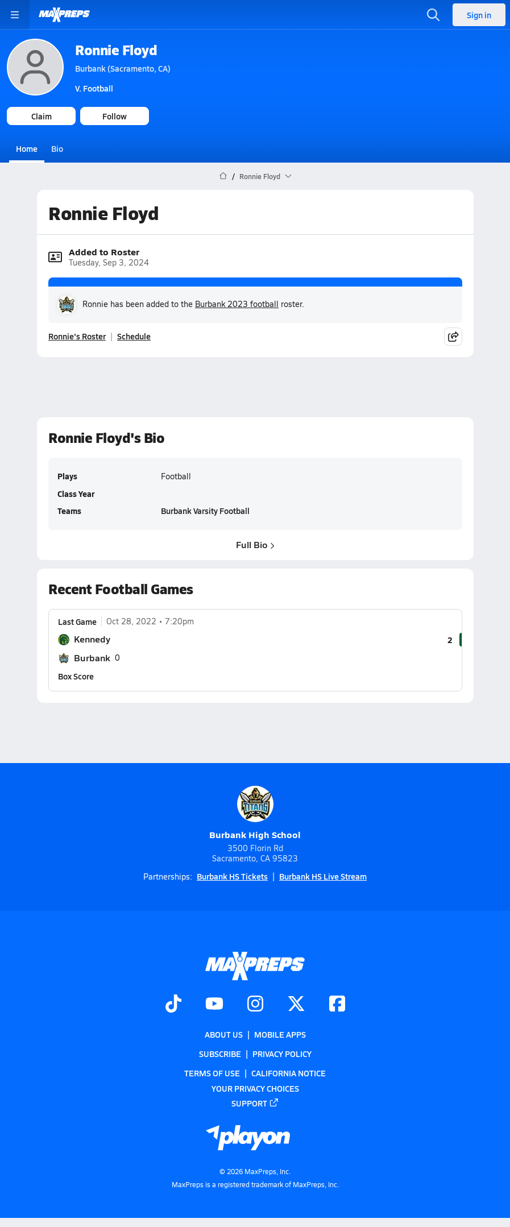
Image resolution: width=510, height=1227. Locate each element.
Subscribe (220, 1053)
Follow (114, 116)
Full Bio (255, 543)
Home (27, 148)
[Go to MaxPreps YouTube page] (214, 1004)
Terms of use (212, 1073)
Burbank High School (255, 813)
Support (255, 1103)
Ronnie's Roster (77, 336)
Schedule (134, 336)
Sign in (479, 14)
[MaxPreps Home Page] (223, 176)
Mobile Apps (280, 1034)
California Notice (288, 1073)
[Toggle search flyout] (433, 15)
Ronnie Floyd (116, 50)
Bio (57, 148)
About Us (224, 1034)
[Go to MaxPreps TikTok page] (173, 1004)
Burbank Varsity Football (205, 510)
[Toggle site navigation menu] (15, 15)
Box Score (76, 676)
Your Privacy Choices (255, 1087)
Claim (41, 116)
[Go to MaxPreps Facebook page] (337, 1004)
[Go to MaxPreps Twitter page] (296, 1004)
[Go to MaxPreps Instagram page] (255, 1004)
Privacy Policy (282, 1053)
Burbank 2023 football (237, 304)
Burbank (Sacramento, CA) (123, 68)
